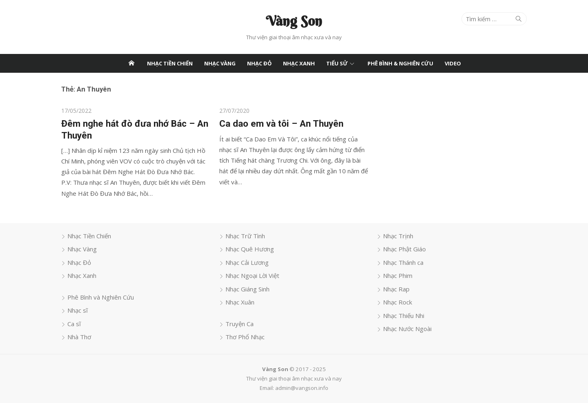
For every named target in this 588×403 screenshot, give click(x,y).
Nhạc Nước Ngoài (407, 329)
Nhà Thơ (79, 337)
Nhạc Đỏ (259, 63)
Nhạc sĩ (77, 310)
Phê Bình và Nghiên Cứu (100, 297)
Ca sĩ (74, 324)
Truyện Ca (239, 324)
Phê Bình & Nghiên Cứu (400, 63)
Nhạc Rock (397, 302)
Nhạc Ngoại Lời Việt (252, 275)
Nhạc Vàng (220, 63)
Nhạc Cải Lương (247, 262)
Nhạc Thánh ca (403, 262)
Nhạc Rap (396, 289)
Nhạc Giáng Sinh (247, 289)
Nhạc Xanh (299, 63)
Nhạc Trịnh (398, 236)
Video (453, 63)
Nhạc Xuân (239, 302)
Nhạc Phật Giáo (404, 249)
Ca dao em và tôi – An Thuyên (281, 123)
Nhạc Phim (397, 275)
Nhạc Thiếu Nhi (403, 315)
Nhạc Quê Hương (249, 249)
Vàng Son (294, 20)
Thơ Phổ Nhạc (245, 337)
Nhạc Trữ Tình (245, 236)
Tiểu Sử (337, 63)
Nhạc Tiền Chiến (170, 63)
